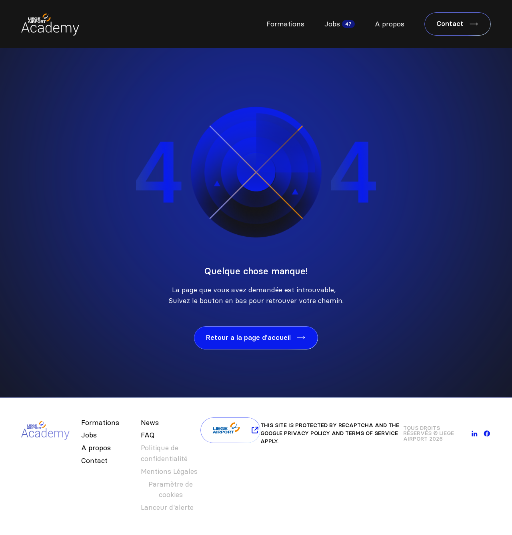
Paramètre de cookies (170, 489)
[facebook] (487, 433)
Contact (94, 460)
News (150, 422)
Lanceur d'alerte (167, 507)
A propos (389, 24)
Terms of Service (371, 433)
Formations (285, 24)
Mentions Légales (169, 471)
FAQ (147, 435)
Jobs (332, 24)
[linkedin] (474, 433)
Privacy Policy (307, 433)
